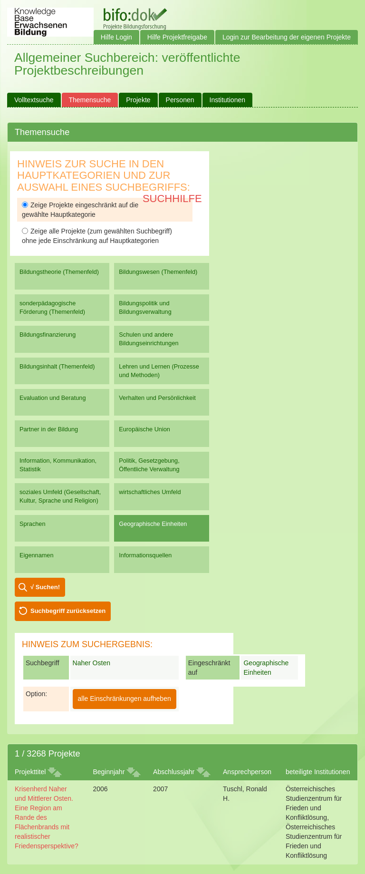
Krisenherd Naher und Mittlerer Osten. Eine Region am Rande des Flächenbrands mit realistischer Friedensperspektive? (46, 817)
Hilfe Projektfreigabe (177, 37)
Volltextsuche (34, 100)
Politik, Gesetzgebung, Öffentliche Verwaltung (149, 465)
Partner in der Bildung (48, 429)
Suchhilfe (172, 198)
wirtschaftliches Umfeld (150, 491)
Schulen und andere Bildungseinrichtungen (148, 339)
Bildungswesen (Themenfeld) (158, 271)
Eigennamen (36, 555)
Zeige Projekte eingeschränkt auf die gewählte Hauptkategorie (80, 209)
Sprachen (32, 523)
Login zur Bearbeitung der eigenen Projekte (286, 37)
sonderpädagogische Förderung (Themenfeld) (52, 307)
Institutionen (228, 100)
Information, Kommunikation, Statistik (57, 465)
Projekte (138, 100)
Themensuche (90, 100)
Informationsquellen (145, 555)
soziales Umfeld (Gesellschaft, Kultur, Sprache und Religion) (60, 496)
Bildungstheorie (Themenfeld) (59, 271)
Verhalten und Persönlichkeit (157, 397)
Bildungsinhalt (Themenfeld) (57, 366)
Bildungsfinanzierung (47, 334)
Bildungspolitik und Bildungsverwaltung (145, 307)
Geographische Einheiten (153, 523)
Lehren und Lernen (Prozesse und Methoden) (159, 371)
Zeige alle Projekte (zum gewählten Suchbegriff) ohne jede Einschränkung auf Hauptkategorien (97, 235)
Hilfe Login (116, 37)
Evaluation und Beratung (52, 397)
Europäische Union (144, 429)
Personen (180, 100)
